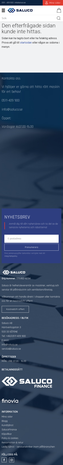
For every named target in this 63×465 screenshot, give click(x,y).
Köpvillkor (7, 434)
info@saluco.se (20, 3)
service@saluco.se (11, 349)
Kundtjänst (7, 425)
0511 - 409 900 (8, 3)
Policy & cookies (10, 438)
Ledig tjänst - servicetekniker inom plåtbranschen (28, 447)
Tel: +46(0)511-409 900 (14, 336)
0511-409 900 (10, 100)
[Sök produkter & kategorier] (28, 18)
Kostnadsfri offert (15, 309)
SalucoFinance (9, 429)
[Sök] (58, 18)
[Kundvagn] (58, 10)
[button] (5, 10)
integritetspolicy (10, 256)
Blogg (5, 421)
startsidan (26, 42)
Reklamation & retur (12, 442)
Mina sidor (7, 416)
